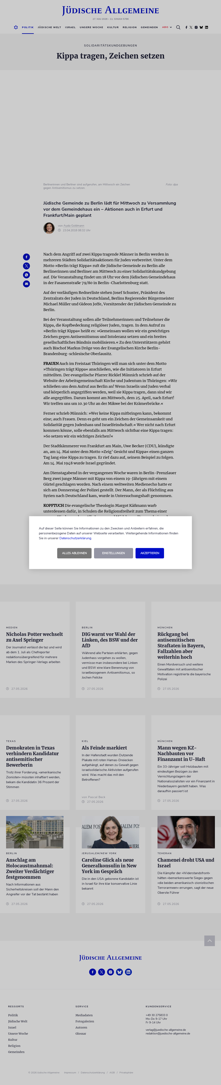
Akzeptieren (149, 553)
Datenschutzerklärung (75, 538)
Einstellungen (113, 553)
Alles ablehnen (74, 553)
